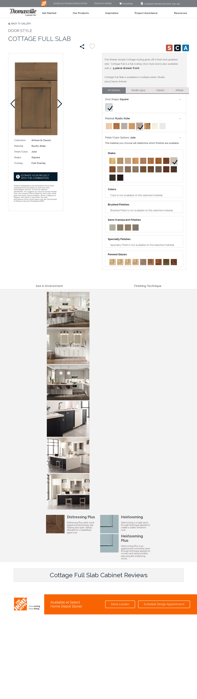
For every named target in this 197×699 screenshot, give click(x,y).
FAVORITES (126, 4)
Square (124, 99)
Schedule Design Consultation (70, 3)
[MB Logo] (43, 5)
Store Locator (120, 604)
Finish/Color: (21, 151)
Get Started (49, 13)
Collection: (20, 140)
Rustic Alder (122, 118)
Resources (180, 13)
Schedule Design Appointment (164, 604)
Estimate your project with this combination (35, 176)
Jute (133, 137)
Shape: (17, 157)
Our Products (81, 13)
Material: (18, 146)
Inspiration (112, 13)
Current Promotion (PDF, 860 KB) (160, 4)
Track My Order (103, 3)
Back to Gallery (21, 23)
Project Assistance (146, 13)
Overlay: (18, 163)
